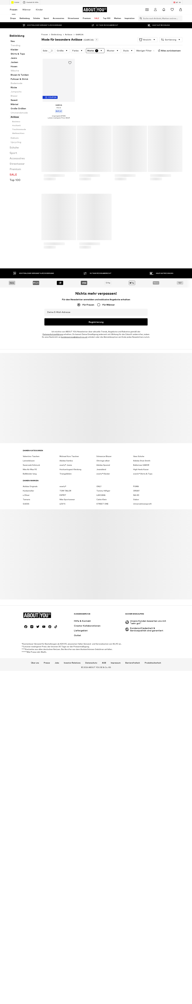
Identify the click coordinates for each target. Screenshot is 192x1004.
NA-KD (136, 835)
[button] (147, 39)
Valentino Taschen (31, 797)
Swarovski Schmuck (31, 805)
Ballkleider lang (30, 814)
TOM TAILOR (65, 831)
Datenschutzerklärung (53, 675)
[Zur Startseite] (95, 9)
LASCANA (100, 835)
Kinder (39, 9)
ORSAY (136, 831)
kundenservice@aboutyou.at (74, 677)
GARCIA (79, 34)
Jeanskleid (101, 810)
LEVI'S (62, 844)
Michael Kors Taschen (69, 797)
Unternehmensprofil (142, 844)
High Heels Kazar (141, 810)
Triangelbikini (66, 814)
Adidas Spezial (103, 805)
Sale (48, 50)
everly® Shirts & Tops (142, 814)
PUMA (136, 827)
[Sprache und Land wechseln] (177, 2)
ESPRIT (63, 835)
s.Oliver (26, 835)
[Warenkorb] (180, 9)
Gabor (136, 840)
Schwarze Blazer (104, 797)
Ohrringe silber (103, 801)
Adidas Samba (66, 801)
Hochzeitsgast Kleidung (70, 810)
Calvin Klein (101, 840)
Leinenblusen (29, 801)
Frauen (13, 9)
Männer (26, 9)
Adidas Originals (30, 827)
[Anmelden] (155, 9)
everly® (63, 827)
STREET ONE (102, 844)
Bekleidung (56, 34)
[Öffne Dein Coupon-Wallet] (147, 9)
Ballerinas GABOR (141, 805)
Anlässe (68, 34)
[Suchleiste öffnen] (140, 18)
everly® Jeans (66, 805)
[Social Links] (26, 967)
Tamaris (26, 840)
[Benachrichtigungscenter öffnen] (164, 9)
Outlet (15, 2)
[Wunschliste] (172, 9)
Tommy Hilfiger (103, 831)
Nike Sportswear (67, 840)
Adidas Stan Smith (141, 801)
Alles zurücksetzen (169, 50)
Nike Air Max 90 (30, 810)
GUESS (26, 844)
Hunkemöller (28, 831)
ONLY (98, 827)
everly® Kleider (103, 814)
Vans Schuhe (138, 797)
